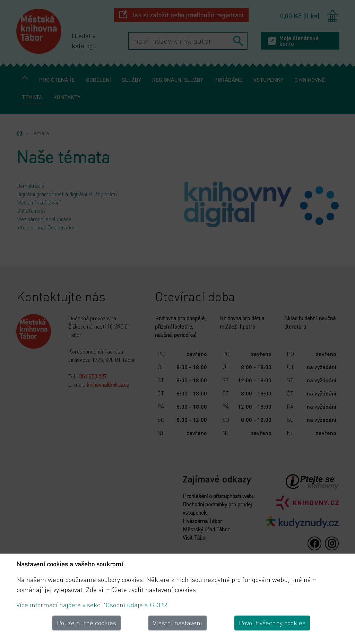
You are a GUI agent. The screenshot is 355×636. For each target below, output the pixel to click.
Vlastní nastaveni (177, 622)
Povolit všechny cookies (272, 622)
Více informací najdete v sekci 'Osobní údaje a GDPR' (92, 604)
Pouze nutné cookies (86, 622)
